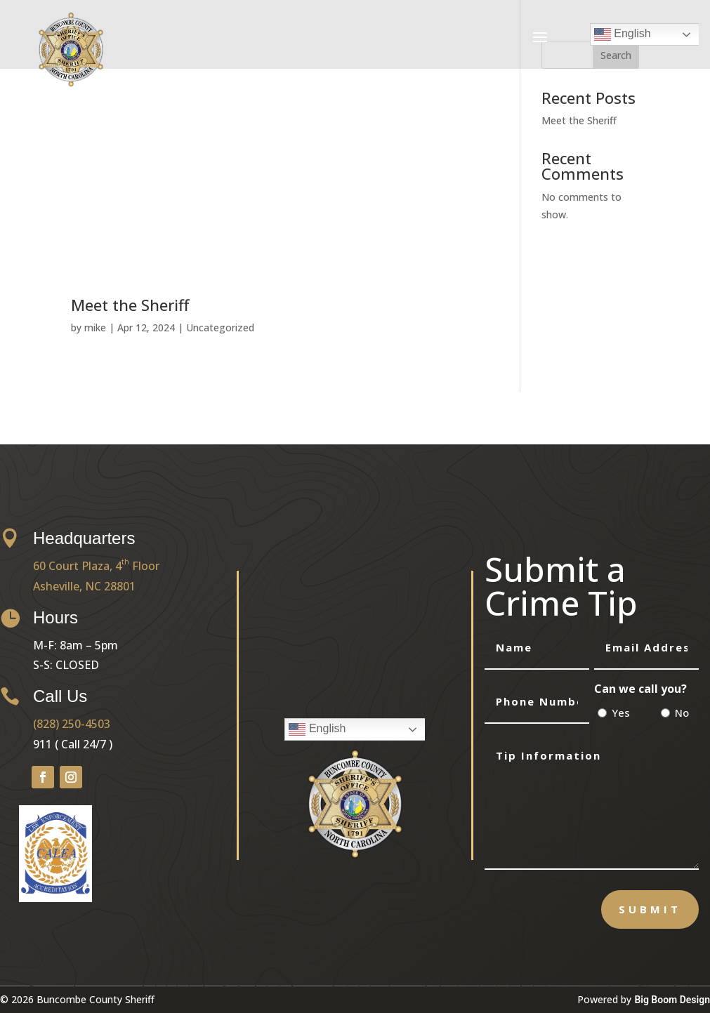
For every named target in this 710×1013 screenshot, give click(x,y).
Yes (621, 713)
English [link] (622, 34)
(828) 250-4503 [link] (71, 723)
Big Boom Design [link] (672, 999)
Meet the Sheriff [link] (130, 304)
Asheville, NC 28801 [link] (84, 586)
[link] (71, 84)
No (682, 713)
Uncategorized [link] (220, 327)
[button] (540, 36)
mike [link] (95, 327)
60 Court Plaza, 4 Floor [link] (96, 566)
